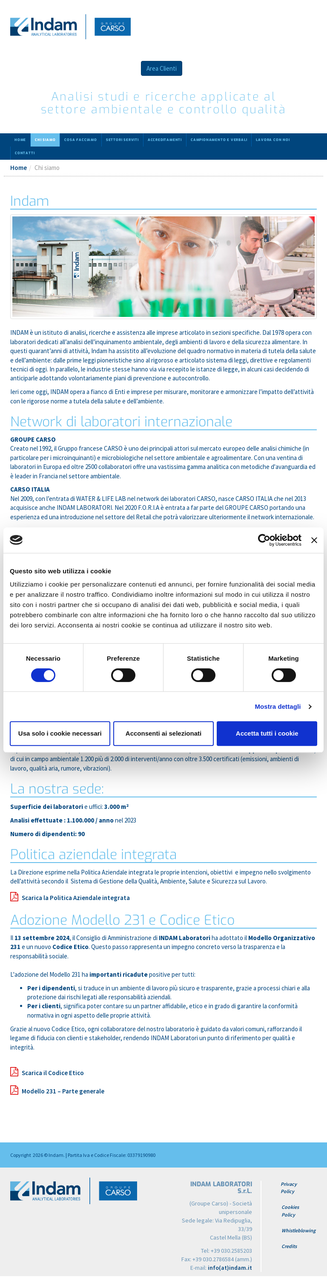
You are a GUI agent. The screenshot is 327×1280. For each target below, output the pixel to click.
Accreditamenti (165, 140)
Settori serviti (122, 140)
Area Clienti (161, 68)
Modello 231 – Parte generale (63, 1091)
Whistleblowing (298, 1230)
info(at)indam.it (230, 1267)
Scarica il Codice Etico (53, 1073)
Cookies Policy (290, 1210)
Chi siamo (45, 140)
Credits (289, 1246)
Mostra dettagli (278, 706)
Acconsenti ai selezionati (163, 733)
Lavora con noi (273, 140)
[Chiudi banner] (314, 540)
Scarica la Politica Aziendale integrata (76, 898)
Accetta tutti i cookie (267, 733)
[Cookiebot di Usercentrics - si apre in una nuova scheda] (264, 540)
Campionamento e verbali (219, 140)
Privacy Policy (289, 1187)
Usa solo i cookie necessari (60, 733)
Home (20, 140)
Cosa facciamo (80, 140)
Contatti (24, 153)
